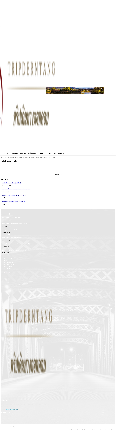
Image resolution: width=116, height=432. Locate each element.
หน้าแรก (2, 157)
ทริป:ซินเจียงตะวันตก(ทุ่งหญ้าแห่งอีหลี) (11, 183)
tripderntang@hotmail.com (12, 409)
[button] (113, 153)
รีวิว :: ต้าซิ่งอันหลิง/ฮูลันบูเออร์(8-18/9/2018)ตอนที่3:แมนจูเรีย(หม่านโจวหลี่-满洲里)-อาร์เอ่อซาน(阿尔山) (26, 157)
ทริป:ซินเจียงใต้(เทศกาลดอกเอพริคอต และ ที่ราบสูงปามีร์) (16, 189)
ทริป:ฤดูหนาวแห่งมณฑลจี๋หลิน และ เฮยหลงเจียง (13, 201)
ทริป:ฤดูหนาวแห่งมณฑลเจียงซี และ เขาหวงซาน (14, 195)
